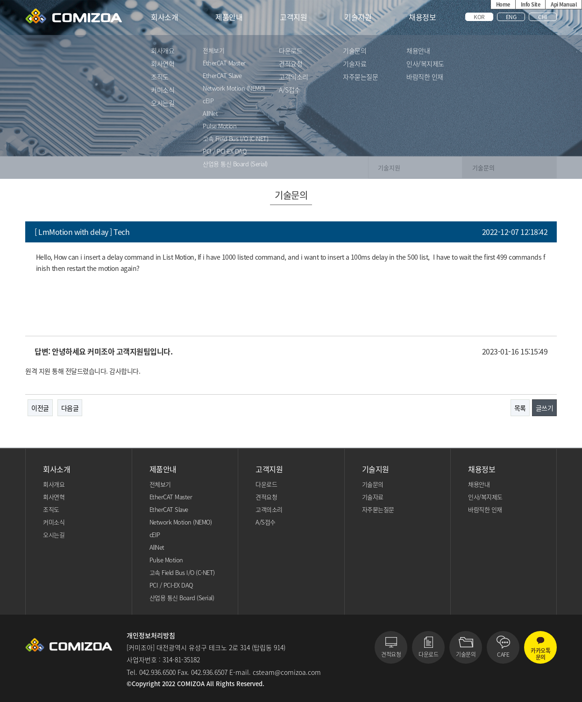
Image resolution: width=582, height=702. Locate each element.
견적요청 (290, 64)
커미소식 (162, 90)
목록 (520, 407)
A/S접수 (289, 90)
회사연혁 (162, 64)
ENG (511, 17)
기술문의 (354, 51)
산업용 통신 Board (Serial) (235, 164)
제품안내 (228, 17)
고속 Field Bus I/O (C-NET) (235, 139)
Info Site (530, 4)
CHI (542, 17)
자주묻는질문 (360, 77)
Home (503, 4)
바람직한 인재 (424, 77)
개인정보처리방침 (151, 635)
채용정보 (422, 17)
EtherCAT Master (224, 63)
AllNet (210, 114)
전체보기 (213, 51)
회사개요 (162, 51)
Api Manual (563, 4)
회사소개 (164, 17)
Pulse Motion (219, 126)
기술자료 (354, 64)
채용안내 (418, 51)
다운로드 (290, 51)
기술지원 (357, 17)
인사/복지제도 (425, 64)
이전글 (40, 407)
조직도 (160, 77)
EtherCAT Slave (222, 76)
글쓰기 (545, 407)
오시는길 (162, 103)
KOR (479, 17)
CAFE (503, 654)
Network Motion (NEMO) (234, 88)
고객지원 (293, 17)
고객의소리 (293, 77)
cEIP (208, 101)
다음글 (70, 407)
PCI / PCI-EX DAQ (224, 152)
